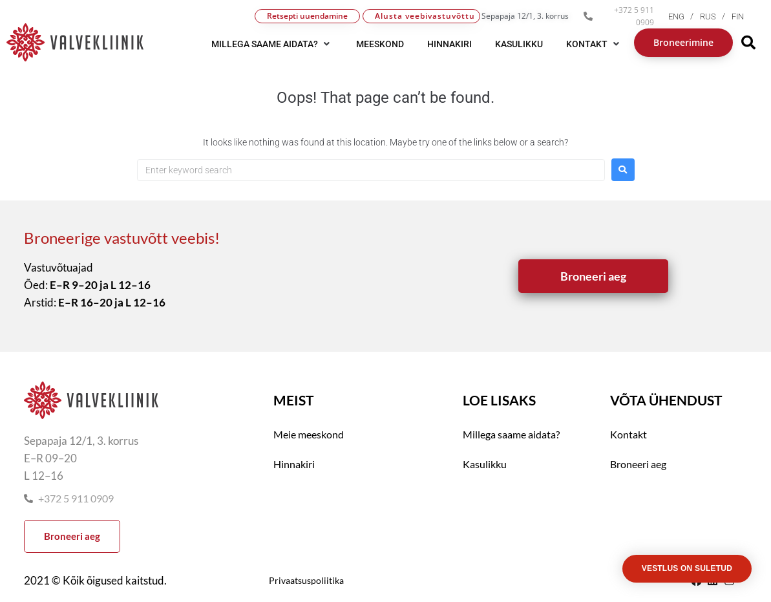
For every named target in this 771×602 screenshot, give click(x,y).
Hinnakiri (294, 464)
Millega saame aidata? (511, 434)
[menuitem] (684, 16)
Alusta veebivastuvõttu (425, 15)
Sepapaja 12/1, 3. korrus (525, 15)
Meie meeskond (308, 434)
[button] (272, 44)
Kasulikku (485, 464)
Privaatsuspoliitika (306, 580)
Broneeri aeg (638, 464)
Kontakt (628, 434)
